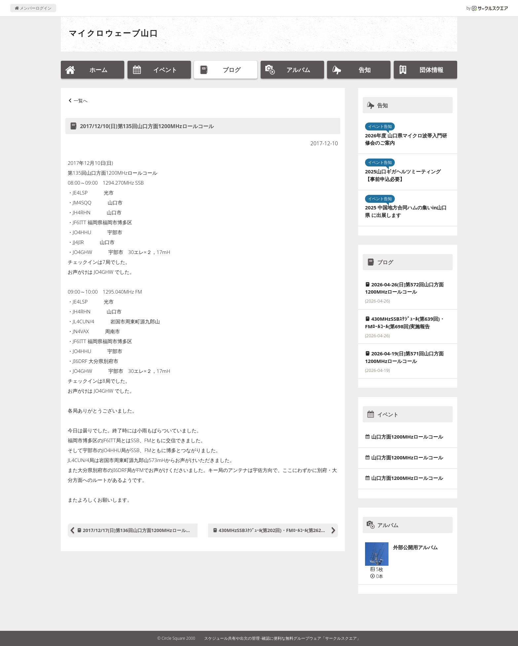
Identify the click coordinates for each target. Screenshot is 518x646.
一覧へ (81, 100)
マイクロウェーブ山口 (113, 32)
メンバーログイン (33, 8)
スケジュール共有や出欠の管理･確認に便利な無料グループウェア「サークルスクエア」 (282, 638)
